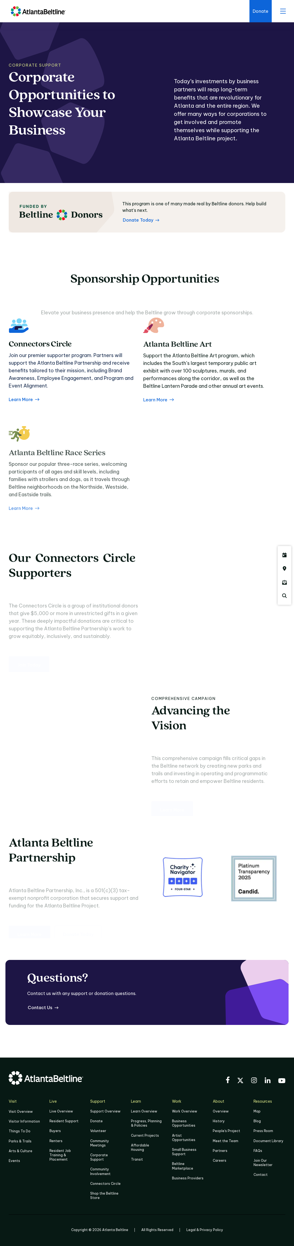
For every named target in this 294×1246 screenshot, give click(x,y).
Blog (257, 1121)
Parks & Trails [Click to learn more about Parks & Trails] (20, 1141)
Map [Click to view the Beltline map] (257, 1111)
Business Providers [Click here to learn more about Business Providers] (188, 1178)
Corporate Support (99, 1157)
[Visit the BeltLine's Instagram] (254, 1081)
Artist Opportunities (183, 1137)
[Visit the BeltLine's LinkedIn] (268, 1081)
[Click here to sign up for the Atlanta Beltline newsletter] (284, 582)
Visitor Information (24, 1121)
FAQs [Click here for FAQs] (258, 1151)
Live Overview (61, 1111)
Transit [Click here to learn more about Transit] (137, 1159)
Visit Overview (21, 1111)
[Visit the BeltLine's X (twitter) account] (240, 1081)
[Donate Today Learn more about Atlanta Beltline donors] (141, 220)
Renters (55, 1141)
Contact (261, 1175)
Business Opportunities (183, 1123)
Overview (221, 1111)
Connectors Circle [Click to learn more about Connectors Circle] (105, 1184)
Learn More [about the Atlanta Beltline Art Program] (158, 420)
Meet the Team (225, 1141)
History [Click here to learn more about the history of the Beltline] (219, 1121)
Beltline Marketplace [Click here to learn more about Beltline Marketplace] (182, 1166)
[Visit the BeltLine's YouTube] (281, 1081)
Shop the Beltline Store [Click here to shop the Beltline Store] (104, 1195)
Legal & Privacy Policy (204, 1230)
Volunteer (98, 1131)
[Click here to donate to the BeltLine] (260, 11)
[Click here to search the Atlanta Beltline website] (284, 596)
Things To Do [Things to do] (19, 1131)
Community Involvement (100, 1171)
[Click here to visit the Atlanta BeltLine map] (284, 568)
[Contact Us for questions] (43, 1007)
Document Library (268, 1141)
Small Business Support (184, 1152)
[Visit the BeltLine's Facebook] (228, 1081)
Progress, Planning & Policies (146, 1123)
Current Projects (145, 1135)
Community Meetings (99, 1143)
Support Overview (105, 1111)
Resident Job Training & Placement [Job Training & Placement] (60, 1155)
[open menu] (283, 11)
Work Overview (184, 1111)
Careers (219, 1160)
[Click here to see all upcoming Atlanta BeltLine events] (284, 555)
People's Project (226, 1131)
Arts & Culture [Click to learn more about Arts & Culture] (20, 1151)
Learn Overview (144, 1111)
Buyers (55, 1131)
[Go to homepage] (38, 11)
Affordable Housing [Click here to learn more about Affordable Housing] (140, 1147)
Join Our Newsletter (263, 1162)
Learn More (24, 407)
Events (14, 1161)
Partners (220, 1151)
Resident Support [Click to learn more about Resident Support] (64, 1121)
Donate (96, 1121)
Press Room (263, 1131)
